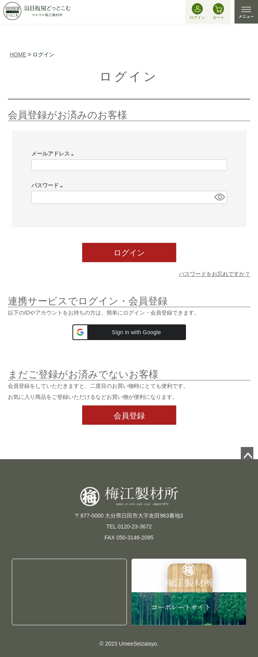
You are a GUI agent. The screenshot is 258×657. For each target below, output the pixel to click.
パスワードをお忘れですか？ (214, 274)
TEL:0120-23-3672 (69, 592)
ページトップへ (247, 453)
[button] (129, 332)
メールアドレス (54, 153)
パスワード (48, 185)
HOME (18, 54)
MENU (246, 12)
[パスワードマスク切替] (219, 197)
